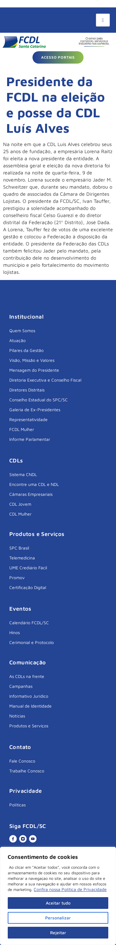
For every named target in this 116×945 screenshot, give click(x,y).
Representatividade (28, 419)
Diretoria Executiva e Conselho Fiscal (45, 380)
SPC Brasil (19, 547)
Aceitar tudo (58, 902)
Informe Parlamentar (29, 439)
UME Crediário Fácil (28, 567)
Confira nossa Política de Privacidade (70, 889)
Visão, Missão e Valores (31, 360)
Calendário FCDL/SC (29, 622)
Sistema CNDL (23, 474)
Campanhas (20, 686)
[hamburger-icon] (103, 20)
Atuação (17, 340)
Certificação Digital (27, 587)
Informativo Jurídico (28, 696)
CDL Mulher (20, 513)
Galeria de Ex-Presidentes (34, 409)
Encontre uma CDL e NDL (34, 484)
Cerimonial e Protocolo (31, 642)
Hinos (14, 632)
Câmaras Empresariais (31, 494)
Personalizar (58, 917)
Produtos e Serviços (28, 725)
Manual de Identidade (30, 706)
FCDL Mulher (21, 429)
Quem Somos (22, 330)
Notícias (17, 715)
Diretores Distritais (27, 389)
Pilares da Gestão (26, 350)
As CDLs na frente (26, 676)
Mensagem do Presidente (34, 370)
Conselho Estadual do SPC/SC (38, 399)
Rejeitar (58, 932)
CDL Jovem (20, 504)
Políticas (17, 804)
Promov (17, 577)
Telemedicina (22, 557)
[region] (58, 896)
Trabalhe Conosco (26, 770)
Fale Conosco (22, 760)
